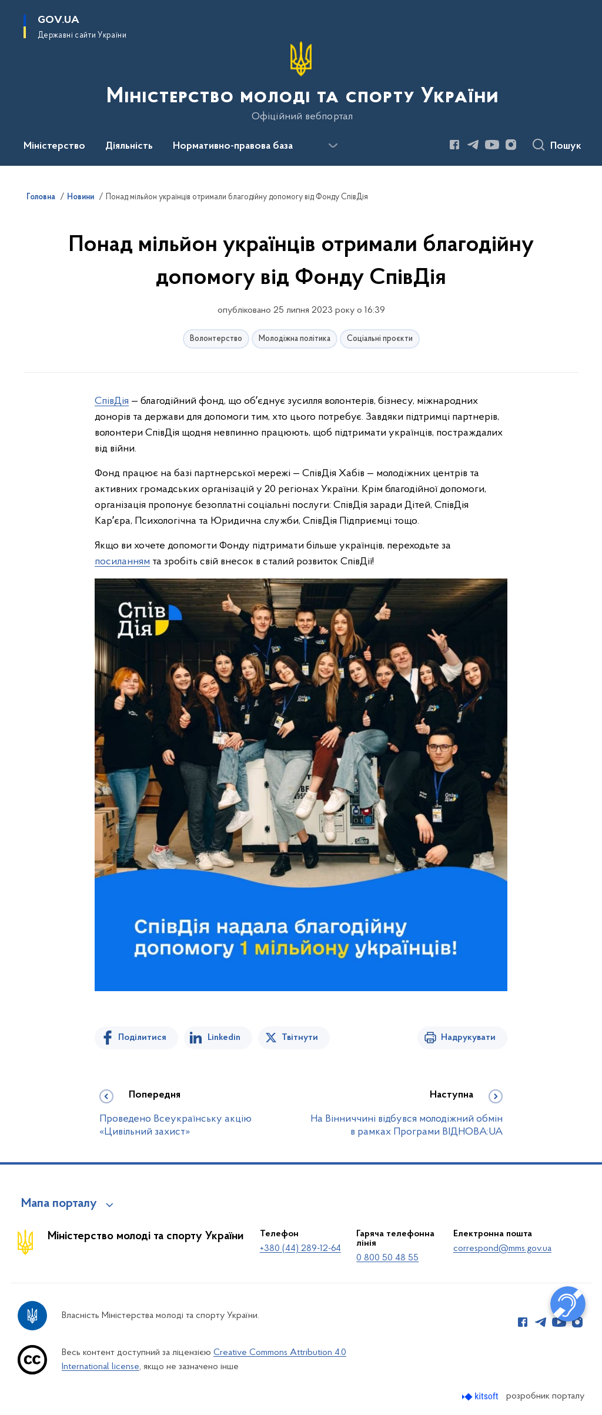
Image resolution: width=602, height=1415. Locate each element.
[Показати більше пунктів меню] (333, 146)
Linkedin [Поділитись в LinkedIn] (224, 1037)
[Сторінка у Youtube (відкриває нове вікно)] (492, 145)
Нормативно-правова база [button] (233, 146)
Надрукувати (468, 1037)
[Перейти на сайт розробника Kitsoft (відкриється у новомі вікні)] (481, 1396)
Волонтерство (216, 338)
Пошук (565, 146)
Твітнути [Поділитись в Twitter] (300, 1037)
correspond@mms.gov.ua (502, 1248)
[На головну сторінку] (301, 81)
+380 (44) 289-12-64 (300, 1248)
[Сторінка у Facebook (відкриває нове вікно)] (454, 145)
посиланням (122, 561)
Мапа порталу (59, 1203)
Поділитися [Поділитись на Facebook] (142, 1037)
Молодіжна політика (294, 338)
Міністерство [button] (54, 146)
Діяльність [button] (129, 146)
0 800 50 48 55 (387, 1258)
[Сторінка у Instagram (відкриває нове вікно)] (511, 145)
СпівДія (112, 401)
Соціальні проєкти (380, 338)
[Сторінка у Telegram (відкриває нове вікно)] (473, 145)
